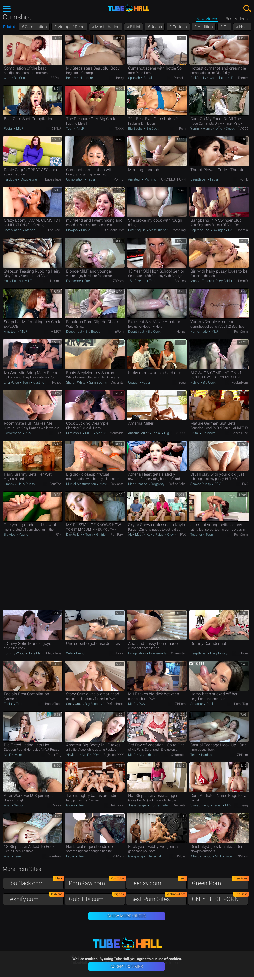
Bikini (134, 26)
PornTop (55, 484)
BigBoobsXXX (114, 755)
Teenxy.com (158, 882)
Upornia (242, 230)
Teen (234, 78)
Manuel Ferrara (201, 281)
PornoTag (179, 230)
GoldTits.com (97, 897)
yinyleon (72, 755)
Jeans (156, 26)
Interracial (153, 856)
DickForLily (198, 78)
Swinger (218, 230)
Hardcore (86, 78)
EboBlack (54, 230)
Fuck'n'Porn (240, 382)
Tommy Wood (14, 653)
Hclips (181, 331)
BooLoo (180, 281)
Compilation (35, 26)
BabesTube (53, 179)
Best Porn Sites (158, 897)
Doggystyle (28, 179)
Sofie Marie (36, 653)
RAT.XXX (117, 805)
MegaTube (53, 653)
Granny (9, 484)
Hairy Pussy (13, 281)
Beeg (120, 78)
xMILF (56, 128)
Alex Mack (136, 534)
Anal (7, 805)
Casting (38, 382)
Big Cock (19, 78)
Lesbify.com (35, 897)
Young (23, 534)
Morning (149, 179)
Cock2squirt (137, 230)
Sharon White (76, 382)
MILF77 (56, 331)
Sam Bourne (98, 382)
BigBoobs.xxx (114, 230)
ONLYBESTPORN (173, 179)
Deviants (117, 382)
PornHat (180, 78)
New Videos (207, 18)
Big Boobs (135, 128)
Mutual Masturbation (81, 484)
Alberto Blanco (201, 856)
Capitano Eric (200, 230)
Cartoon (179, 26)
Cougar (133, 382)
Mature (100, 433)
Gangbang (136, 856)
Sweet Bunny (200, 805)
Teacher (196, 534)
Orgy (170, 534)
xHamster (178, 653)
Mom (18, 755)
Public (85, 230)
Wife (219, 128)
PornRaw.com (97, 882)
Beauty (71, 78)
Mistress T (74, 433)
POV (27, 433)
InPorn (181, 128)
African (29, 230)
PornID (119, 179)
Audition (205, 26)
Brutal (147, 78)
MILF (19, 128)
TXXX (119, 128)
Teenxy (243, 78)
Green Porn (220, 882)
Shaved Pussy (201, 484)
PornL (243, 179)
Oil (225, 26)
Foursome (74, 281)
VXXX (244, 128)
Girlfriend (102, 534)
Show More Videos (126, 916)
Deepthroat (233, 128)
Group (18, 805)
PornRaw (117, 534)
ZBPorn (56, 78)
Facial (8, 128)
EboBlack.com (35, 882)
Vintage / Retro (70, 26)
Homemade (199, 331)
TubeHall (128, 8)
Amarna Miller (138, 433)
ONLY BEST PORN (220, 897)
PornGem (241, 331)
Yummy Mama (201, 128)
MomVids (116, 433)
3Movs (181, 856)
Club (7, 78)
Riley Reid (222, 281)
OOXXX (180, 433)
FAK (58, 433)
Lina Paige (12, 382)
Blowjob (72, 230)
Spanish (134, 78)
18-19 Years (137, 281)
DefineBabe (177, 484)
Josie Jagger (138, 805)
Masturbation (106, 26)
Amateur (134, 179)
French (80, 653)
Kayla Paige (155, 534)
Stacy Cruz (74, 704)
